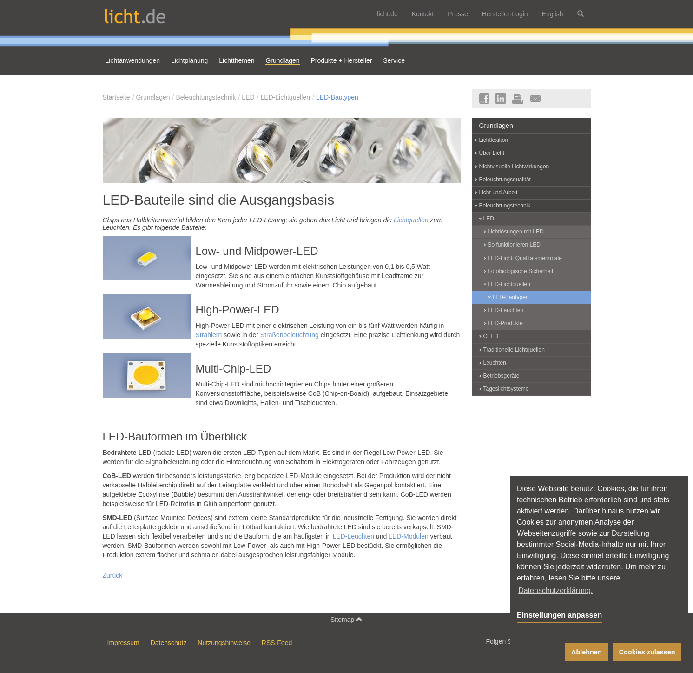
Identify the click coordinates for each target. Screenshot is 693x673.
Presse (458, 14)
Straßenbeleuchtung (289, 335)
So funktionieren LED (514, 244)
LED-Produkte (505, 323)
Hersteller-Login (505, 14)
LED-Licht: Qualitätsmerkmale (525, 258)
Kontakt (423, 14)
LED (248, 97)
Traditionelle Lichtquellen (514, 349)
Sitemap (346, 619)
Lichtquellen (411, 220)
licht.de (387, 14)
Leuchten (494, 363)
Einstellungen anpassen (559, 615)
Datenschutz (169, 642)
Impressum (123, 642)
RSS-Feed (277, 642)
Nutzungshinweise (224, 642)
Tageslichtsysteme (506, 389)
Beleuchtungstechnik (206, 97)
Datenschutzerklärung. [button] (555, 590)
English (552, 14)
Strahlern (209, 335)
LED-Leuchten (353, 536)
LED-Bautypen (337, 97)
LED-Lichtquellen (285, 97)
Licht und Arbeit (498, 192)
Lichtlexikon (493, 140)
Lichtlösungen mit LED (516, 231)
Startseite (116, 97)
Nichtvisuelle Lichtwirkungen (514, 166)
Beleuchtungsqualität (505, 179)
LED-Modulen (409, 536)
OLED (491, 336)
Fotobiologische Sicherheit (521, 271)
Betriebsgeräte (501, 376)
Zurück (113, 575)
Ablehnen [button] (586, 652)
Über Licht (492, 153)
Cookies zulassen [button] (647, 652)
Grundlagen (153, 97)
